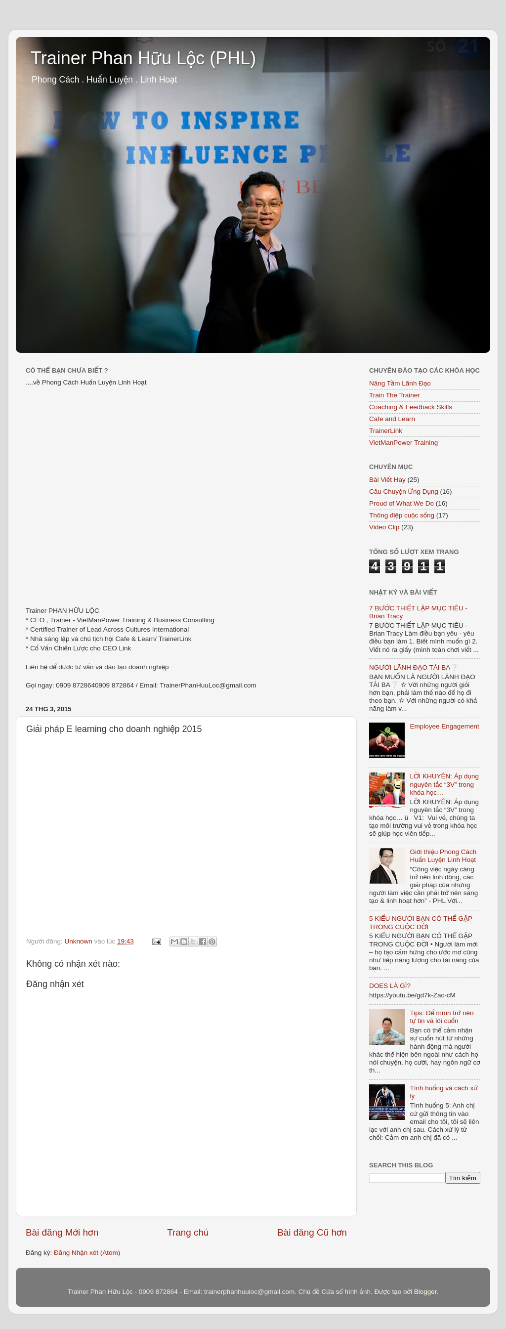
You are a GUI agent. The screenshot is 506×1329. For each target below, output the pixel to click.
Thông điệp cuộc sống (401, 515)
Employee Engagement (444, 726)
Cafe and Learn (392, 419)
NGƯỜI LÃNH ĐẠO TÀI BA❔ (414, 667)
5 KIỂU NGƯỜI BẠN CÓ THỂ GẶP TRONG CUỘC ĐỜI (420, 922)
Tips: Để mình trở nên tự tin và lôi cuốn (441, 1017)
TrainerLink (385, 430)
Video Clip (384, 527)
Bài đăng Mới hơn (62, 1232)
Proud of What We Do (401, 503)
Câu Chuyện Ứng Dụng (403, 491)
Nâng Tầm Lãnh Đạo (400, 383)
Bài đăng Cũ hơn (312, 1232)
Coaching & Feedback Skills (410, 407)
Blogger (425, 1291)
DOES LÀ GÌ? (390, 985)
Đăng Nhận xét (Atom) (87, 1252)
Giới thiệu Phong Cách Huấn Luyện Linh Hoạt (443, 855)
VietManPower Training (403, 442)
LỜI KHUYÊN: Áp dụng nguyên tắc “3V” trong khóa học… (444, 784)
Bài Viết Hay (387, 479)
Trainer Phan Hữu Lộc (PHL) (143, 58)
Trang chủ (188, 1232)
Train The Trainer (394, 395)
